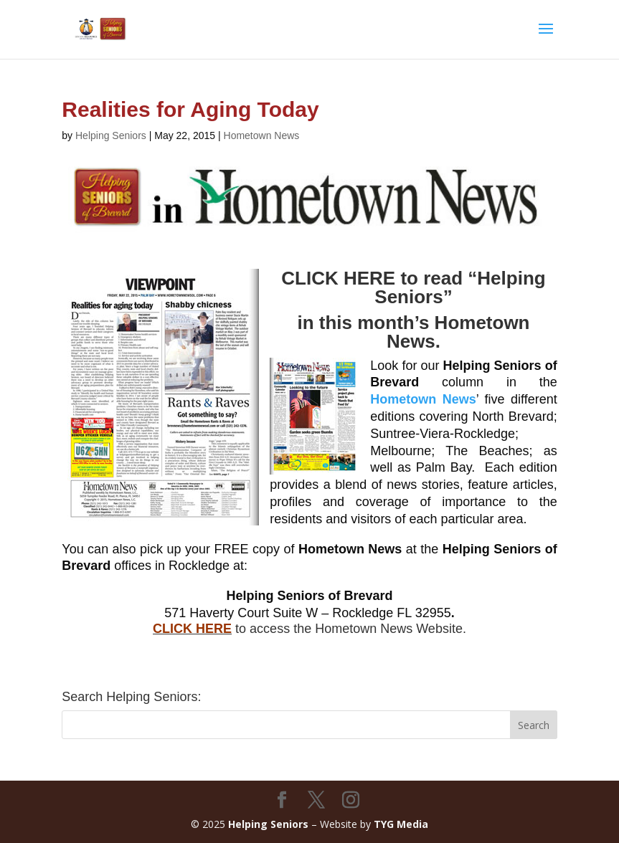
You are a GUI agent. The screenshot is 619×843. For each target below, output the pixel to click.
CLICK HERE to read (374, 278)
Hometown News (262, 135)
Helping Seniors (110, 135)
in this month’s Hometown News (413, 332)
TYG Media (401, 824)
